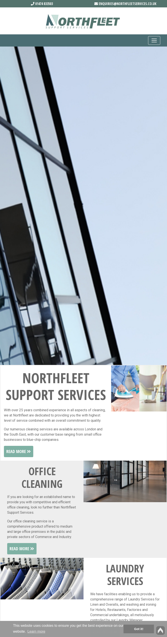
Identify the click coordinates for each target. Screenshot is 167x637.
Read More (18, 451)
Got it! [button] (138, 629)
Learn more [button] (36, 631)
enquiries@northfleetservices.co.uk (125, 3)
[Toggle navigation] (154, 40)
